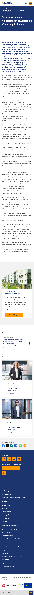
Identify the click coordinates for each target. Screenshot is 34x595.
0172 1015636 (10, 393)
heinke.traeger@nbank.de (14, 388)
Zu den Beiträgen (13, 315)
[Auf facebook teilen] (3, 445)
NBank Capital (6, 532)
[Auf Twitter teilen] (7, 445)
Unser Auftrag (6, 508)
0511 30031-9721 (11, 430)
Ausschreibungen (7, 505)
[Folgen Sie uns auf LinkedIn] (9, 459)
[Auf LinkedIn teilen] (16, 445)
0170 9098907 (10, 432)
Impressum (5, 563)
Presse (12, 9)
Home (3, 9)
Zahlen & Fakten (6, 512)
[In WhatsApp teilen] (20, 445)
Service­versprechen (7, 491)
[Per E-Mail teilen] (24, 445)
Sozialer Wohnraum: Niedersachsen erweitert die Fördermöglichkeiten (13, 11)
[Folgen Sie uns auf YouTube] (14, 459)
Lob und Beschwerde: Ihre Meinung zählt (13, 497)
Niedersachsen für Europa (9, 529)
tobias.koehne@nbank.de (14, 427)
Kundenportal (6, 515)
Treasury (4, 521)
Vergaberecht (6, 550)
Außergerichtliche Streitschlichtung (12, 556)
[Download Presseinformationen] (17, 342)
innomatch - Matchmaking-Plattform (12, 539)
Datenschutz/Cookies (8, 566)
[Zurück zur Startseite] (8, 4)
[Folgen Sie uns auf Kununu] (19, 459)
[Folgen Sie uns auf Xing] (4, 459)
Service (8, 9)
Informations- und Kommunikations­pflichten (15, 547)
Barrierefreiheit (6, 560)
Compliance (5, 553)
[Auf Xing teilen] (11, 445)
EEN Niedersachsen (7, 536)
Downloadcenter (6, 494)
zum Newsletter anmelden (11, 468)
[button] (30, 3)
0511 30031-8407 (11, 391)
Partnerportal (6, 518)
